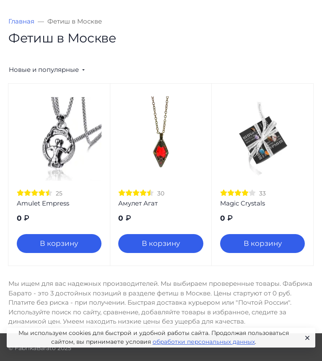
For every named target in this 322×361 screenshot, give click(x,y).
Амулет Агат (138, 203)
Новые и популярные (44, 70)
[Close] (306, 338)
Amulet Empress (43, 203)
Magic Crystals (242, 203)
